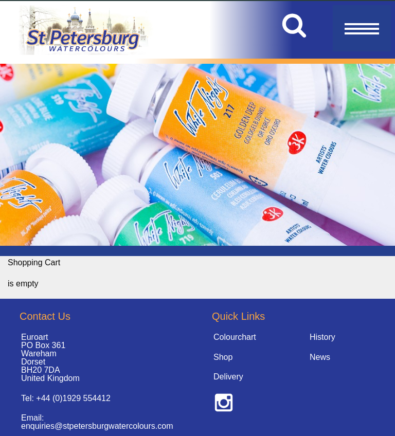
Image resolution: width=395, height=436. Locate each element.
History (322, 337)
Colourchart (234, 337)
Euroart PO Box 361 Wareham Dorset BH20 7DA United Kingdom (50, 358)
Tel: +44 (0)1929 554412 (66, 398)
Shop (222, 357)
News (320, 357)
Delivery (228, 376)
